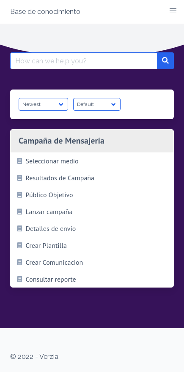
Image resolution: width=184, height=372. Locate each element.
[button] (173, 11)
